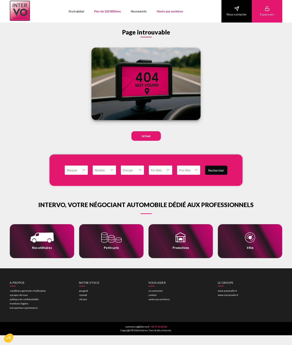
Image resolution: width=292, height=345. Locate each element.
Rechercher (216, 170)
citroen (83, 299)
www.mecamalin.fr (228, 295)
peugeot (83, 290)
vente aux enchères (159, 299)
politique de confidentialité (24, 299)
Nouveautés (139, 11)
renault (83, 295)
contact (152, 295)
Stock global (76, 11)
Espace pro (267, 11)
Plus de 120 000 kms (107, 11)
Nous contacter (237, 11)
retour (146, 136)
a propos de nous (19, 295)
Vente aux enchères (170, 11)
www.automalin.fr (227, 290)
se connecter (155, 290)
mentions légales (19, 303)
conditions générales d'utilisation (28, 290)
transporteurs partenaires (24, 307)
